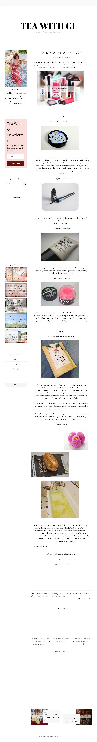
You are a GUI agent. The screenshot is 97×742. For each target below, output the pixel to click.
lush (39, 596)
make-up (44, 596)
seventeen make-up (60, 596)
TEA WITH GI (46, 736)
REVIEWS (50, 596)
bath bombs (37, 594)
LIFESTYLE (34, 596)
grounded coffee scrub (79, 594)
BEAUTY (44, 594)
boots (49, 594)
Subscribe (16, 163)
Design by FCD (54, 736)
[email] (15, 156)
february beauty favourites (61, 594)
